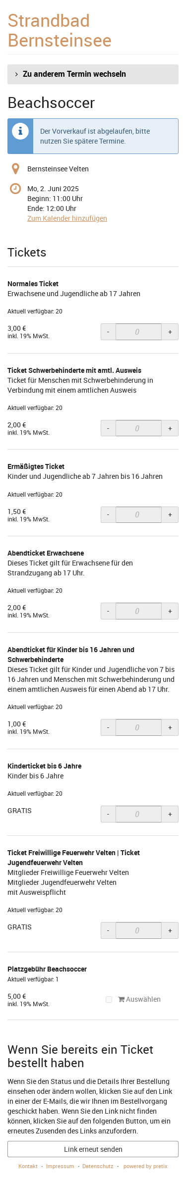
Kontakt (28, 1166)
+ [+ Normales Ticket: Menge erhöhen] (170, 331)
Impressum (60, 1166)
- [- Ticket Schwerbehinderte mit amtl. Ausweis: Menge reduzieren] (108, 428)
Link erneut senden (93, 1149)
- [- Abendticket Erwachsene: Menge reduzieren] (108, 611)
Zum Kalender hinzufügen (67, 218)
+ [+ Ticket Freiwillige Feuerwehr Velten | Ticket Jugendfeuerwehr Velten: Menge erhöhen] (170, 930)
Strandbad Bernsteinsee (59, 29)
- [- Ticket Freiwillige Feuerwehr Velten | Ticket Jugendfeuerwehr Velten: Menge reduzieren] (108, 930)
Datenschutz (98, 1166)
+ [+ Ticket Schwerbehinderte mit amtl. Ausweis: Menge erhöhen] (170, 428)
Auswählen (133, 999)
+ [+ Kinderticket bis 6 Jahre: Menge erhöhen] (170, 814)
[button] (93, 74)
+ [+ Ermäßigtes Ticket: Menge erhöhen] (170, 514)
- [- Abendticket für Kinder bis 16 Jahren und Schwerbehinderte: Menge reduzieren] (108, 727)
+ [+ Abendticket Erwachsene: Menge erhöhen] (170, 611)
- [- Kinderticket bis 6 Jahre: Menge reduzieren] (108, 814)
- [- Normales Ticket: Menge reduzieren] (108, 331)
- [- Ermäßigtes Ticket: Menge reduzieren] (108, 514)
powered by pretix (146, 1166)
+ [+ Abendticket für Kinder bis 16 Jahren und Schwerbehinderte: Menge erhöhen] (170, 727)
